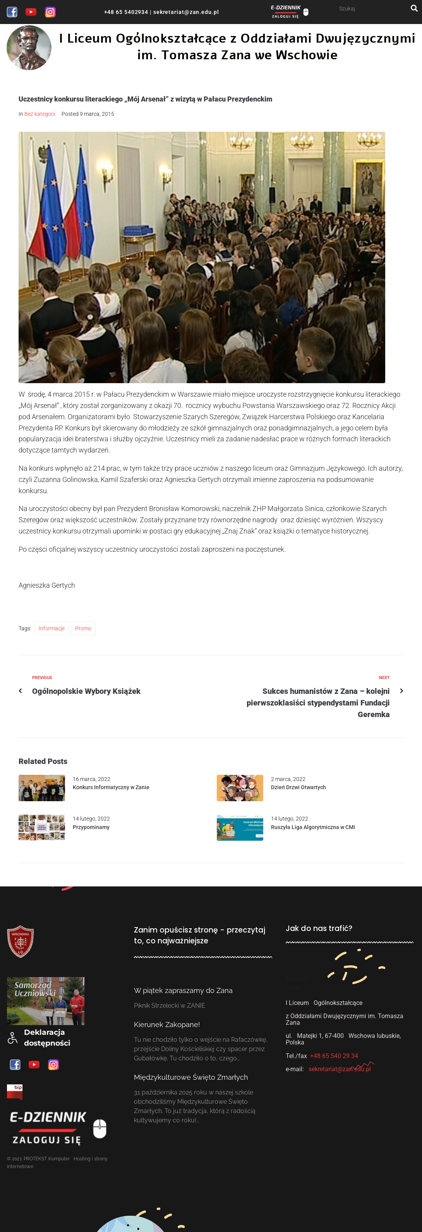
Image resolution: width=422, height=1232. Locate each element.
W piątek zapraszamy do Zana (183, 990)
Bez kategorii (39, 114)
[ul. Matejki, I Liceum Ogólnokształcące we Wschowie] (349, 1140)
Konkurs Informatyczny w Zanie (111, 787)
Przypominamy (91, 827)
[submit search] (414, 8)
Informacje (52, 628)
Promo (83, 628)
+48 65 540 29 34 (334, 1056)
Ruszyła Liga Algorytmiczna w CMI (313, 827)
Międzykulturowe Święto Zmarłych (191, 1077)
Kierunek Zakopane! (167, 1024)
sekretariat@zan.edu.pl (185, 12)
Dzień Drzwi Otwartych (298, 787)
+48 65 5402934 (126, 12)
